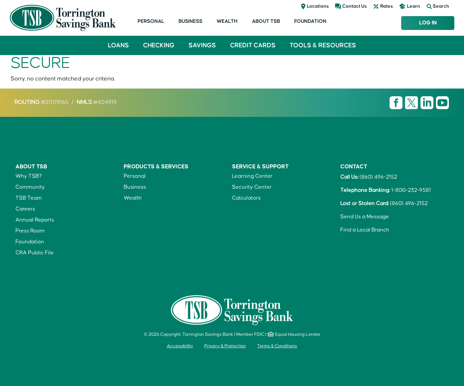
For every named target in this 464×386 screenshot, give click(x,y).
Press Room (30, 231)
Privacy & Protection (225, 346)
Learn (413, 6)
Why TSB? (28, 176)
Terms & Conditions (277, 346)
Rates (386, 6)
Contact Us (354, 6)
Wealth (227, 21)
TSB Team (28, 198)
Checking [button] (158, 45)
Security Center (252, 187)
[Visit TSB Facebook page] (396, 102)
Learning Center (252, 176)
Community (30, 187)
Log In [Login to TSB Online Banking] (428, 23)
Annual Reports (34, 220)
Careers (25, 209)
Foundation (310, 21)
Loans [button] (118, 45)
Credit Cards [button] (253, 45)
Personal (151, 21)
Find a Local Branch (364, 230)
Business (190, 21)
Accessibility (180, 346)
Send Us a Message (364, 217)
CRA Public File (34, 253)
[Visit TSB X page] (412, 102)
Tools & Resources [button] (323, 45)
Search (438, 6)
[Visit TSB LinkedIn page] (427, 102)
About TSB (266, 21)
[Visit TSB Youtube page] (442, 102)
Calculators (246, 198)
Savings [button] (202, 45)
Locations (318, 6)
